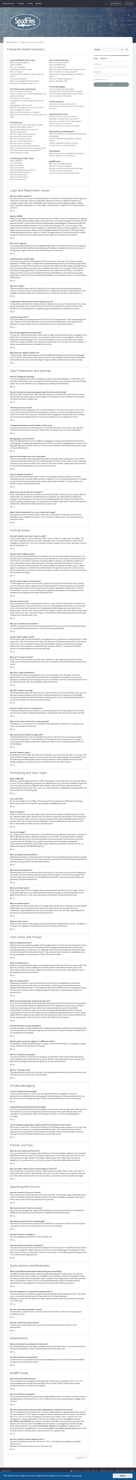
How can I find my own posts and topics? (64, 126)
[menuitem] (20, 3)
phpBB (17, 448)
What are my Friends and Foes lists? (63, 104)
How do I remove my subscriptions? (62, 145)
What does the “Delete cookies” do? (23, 83)
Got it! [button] (122, 1476)
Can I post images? (17, 168)
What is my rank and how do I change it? (25, 112)
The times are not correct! (20, 98)
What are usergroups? (57, 67)
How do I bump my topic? (19, 153)
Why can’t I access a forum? (21, 139)
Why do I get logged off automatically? (24, 81)
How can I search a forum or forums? (63, 117)
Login (95, 58)
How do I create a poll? (18, 132)
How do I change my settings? (21, 91)
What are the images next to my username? (27, 108)
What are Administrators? (59, 63)
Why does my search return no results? (64, 119)
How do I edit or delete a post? (21, 127)
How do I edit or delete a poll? (21, 137)
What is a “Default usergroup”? (61, 79)
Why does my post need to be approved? (25, 150)
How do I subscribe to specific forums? (64, 143)
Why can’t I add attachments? (21, 141)
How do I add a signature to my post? (24, 130)
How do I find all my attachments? (62, 156)
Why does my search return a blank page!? (65, 121)
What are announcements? (20, 172)
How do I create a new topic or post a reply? (26, 125)
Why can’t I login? (16, 72)
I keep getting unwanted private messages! (65, 91)
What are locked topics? (19, 177)
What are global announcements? (23, 170)
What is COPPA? (16, 65)
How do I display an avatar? (20, 110)
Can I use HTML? (16, 163)
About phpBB (28, 1386)
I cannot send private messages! (61, 89)
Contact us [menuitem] (75, 1471)
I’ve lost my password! (18, 79)
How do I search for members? (60, 124)
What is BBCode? (16, 161)
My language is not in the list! (21, 105)
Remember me (101, 80)
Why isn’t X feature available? (60, 166)
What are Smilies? (17, 165)
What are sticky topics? (19, 175)
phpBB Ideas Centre (36, 1399)
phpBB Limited (73, 1381)
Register (103, 58)
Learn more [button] (77, 1476)
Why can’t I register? (18, 67)
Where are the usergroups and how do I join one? (67, 69)
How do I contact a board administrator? (64, 173)
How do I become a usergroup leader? (63, 72)
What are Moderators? (57, 65)
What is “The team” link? (58, 81)
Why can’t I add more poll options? (23, 134)
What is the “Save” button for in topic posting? (28, 148)
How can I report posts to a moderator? (25, 146)
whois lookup (19, 1417)
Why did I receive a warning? (20, 144)
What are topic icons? (18, 179)
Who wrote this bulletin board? (60, 164)
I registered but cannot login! (21, 69)
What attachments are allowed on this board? (66, 154)
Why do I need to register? (20, 63)
